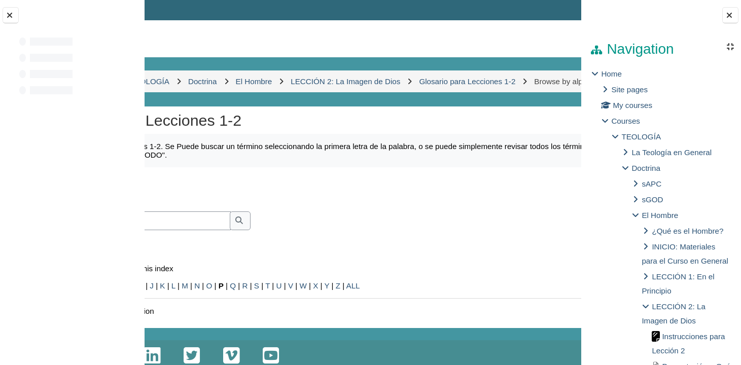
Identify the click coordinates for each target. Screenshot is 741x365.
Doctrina (645, 168)
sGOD (652, 199)
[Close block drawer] (730, 15)
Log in (552, 10)
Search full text (206, 256)
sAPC (651, 183)
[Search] (253, 243)
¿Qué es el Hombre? (687, 231)
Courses (625, 121)
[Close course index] (11, 15)
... (548, 210)
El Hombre (660, 215)
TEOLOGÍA (641, 136)
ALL (463, 307)
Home (611, 73)
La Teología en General (671, 152)
